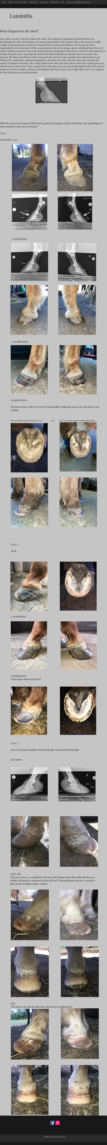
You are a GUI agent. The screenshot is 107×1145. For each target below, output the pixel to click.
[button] (34, 2)
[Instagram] (57, 1123)
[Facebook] (52, 1123)
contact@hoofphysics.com (81, 2)
